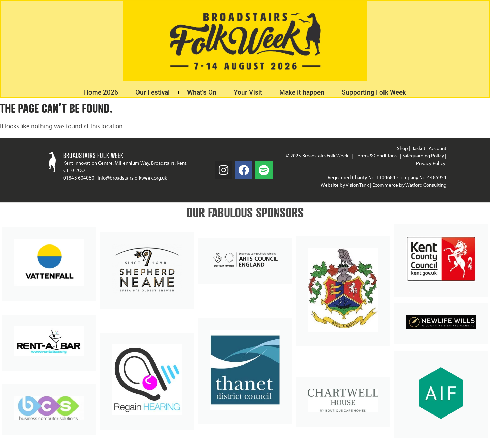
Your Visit (248, 92)
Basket (418, 148)
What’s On (201, 92)
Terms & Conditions (376, 155)
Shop (402, 148)
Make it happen (301, 92)
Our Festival (152, 92)
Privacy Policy (431, 163)
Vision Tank (357, 185)
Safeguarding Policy (423, 155)
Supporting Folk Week (374, 92)
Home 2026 (101, 92)
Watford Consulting (425, 185)
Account (437, 148)
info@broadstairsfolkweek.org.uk (132, 177)
